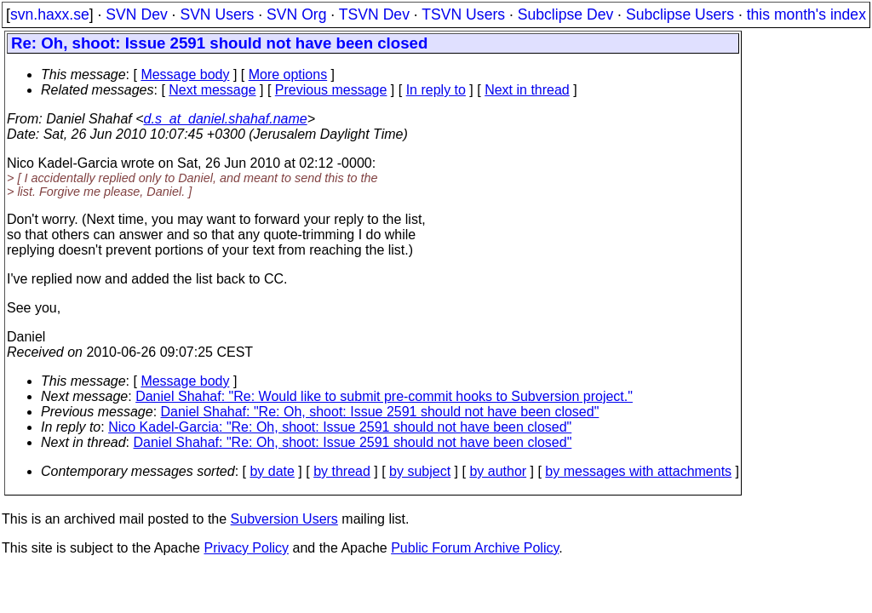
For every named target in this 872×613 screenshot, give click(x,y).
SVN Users (217, 14)
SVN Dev (136, 14)
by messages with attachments (638, 471)
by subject (419, 471)
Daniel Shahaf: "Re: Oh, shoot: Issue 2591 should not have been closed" (380, 411)
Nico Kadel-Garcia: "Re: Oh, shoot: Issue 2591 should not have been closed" (339, 427)
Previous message (331, 90)
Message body (185, 74)
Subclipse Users (680, 14)
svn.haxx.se (49, 14)
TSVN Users (463, 14)
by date (272, 471)
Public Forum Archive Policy (475, 548)
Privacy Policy (246, 548)
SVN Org (296, 14)
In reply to (436, 90)
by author (497, 471)
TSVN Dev (374, 14)
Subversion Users (284, 519)
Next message (212, 90)
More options (288, 74)
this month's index (806, 14)
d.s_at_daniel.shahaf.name (225, 119)
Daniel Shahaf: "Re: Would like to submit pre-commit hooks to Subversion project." (384, 396)
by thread (341, 471)
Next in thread (527, 90)
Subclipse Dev (565, 14)
